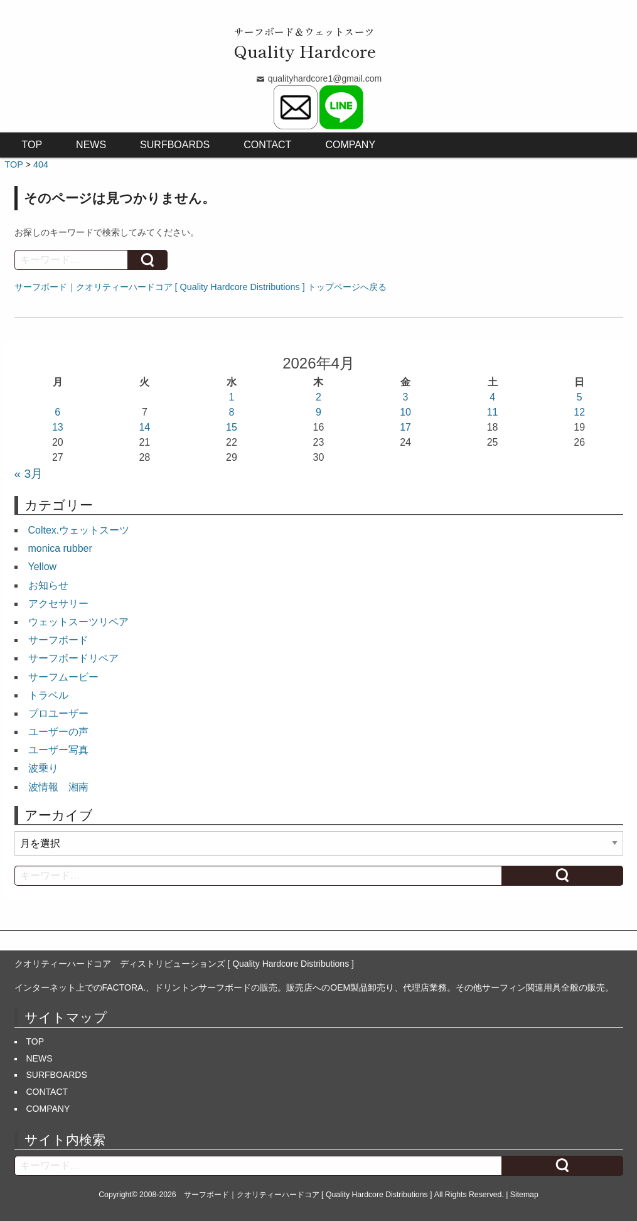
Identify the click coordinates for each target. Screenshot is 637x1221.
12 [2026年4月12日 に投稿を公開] (579, 412)
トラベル (48, 695)
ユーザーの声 (58, 731)
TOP (32, 144)
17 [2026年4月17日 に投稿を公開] (405, 427)
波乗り (43, 768)
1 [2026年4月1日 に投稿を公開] (231, 397)
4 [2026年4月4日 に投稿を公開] (492, 397)
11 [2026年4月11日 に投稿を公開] (492, 412)
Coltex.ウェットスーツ (79, 530)
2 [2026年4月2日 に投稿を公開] (318, 397)
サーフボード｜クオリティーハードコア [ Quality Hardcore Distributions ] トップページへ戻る (200, 287)
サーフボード (58, 640)
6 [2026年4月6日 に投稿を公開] (57, 412)
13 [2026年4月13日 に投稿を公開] (57, 427)
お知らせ (48, 585)
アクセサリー (58, 603)
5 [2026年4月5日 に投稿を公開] (579, 397)
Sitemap (524, 1194)
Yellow (42, 566)
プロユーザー (58, 713)
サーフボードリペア (73, 658)
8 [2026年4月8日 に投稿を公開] (231, 412)
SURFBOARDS (175, 144)
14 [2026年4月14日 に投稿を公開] (144, 427)
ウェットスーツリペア (78, 621)
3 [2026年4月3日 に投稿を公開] (406, 397)
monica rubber (60, 548)
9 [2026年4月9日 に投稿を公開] (318, 412)
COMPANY (350, 144)
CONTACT (267, 144)
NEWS (91, 144)
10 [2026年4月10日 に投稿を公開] (405, 412)
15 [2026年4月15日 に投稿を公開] (231, 427)
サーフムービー (63, 677)
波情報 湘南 (58, 787)
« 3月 (28, 473)
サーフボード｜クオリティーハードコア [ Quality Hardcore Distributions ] (308, 1194)
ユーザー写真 (58, 750)
